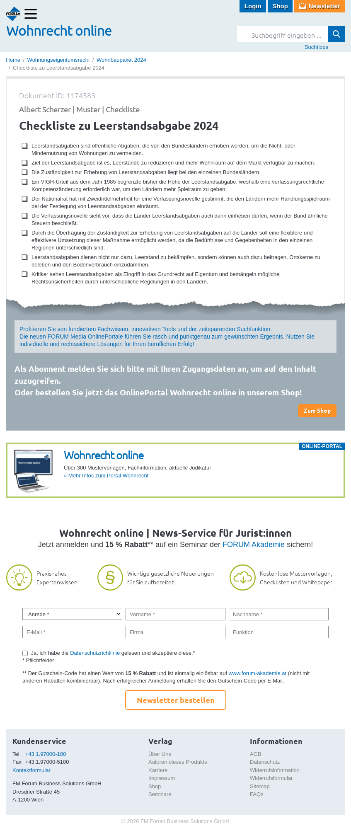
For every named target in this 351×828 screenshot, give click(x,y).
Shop (280, 6)
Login (252, 6)
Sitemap (260, 786)
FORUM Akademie (254, 544)
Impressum (161, 778)
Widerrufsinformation (275, 770)
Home (13, 60)
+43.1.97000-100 (45, 754)
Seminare (160, 794)
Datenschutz (265, 762)
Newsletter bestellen (176, 700)
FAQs (257, 794)
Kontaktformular (31, 770)
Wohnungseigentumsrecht (58, 60)
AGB (255, 754)
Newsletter (324, 6)
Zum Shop (317, 410)
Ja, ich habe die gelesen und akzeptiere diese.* (113, 653)
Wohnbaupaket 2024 (121, 60)
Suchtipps (316, 47)
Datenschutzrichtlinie (95, 653)
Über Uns (159, 754)
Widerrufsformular (271, 778)
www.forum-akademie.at (257, 673)
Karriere (157, 770)
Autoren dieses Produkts (177, 762)
